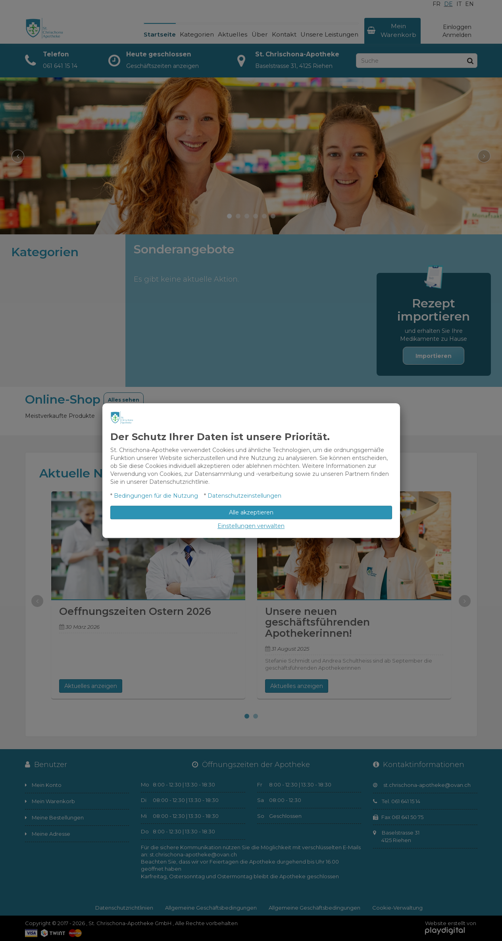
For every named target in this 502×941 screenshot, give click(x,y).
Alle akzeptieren (251, 512)
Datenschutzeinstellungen (244, 495)
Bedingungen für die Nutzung (156, 495)
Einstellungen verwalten (251, 525)
